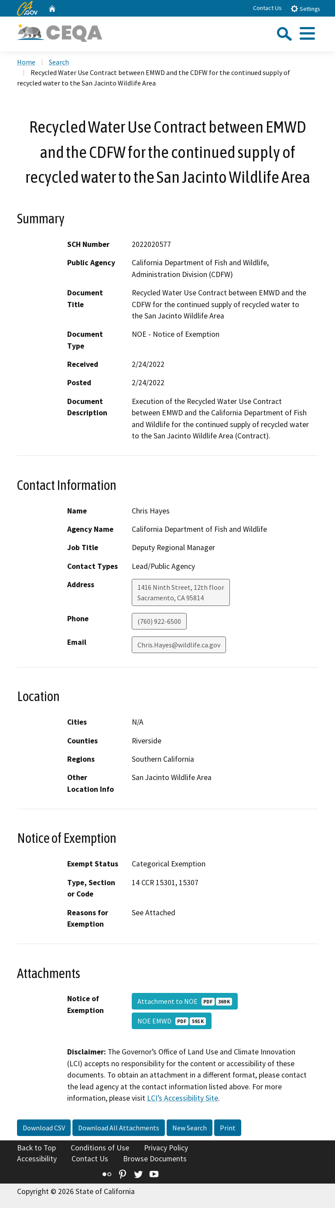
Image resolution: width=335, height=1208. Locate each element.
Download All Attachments (118, 1127)
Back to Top (36, 1148)
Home (26, 62)
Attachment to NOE (184, 1001)
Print (228, 1127)
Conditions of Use (100, 1148)
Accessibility (37, 1159)
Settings (305, 8)
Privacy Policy (166, 1148)
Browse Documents (155, 1159)
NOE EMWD (171, 1020)
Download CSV (44, 1127)
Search (59, 62)
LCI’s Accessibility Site (182, 1098)
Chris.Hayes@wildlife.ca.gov (178, 644)
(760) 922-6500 (159, 621)
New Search (189, 1127)
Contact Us (267, 8)
